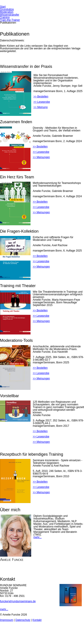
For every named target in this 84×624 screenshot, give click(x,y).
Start (3, 6)
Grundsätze (7, 9)
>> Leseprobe (41, 101)
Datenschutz (22, 620)
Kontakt (37, 620)
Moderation (6, 12)
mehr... (37, 537)
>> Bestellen (40, 96)
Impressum (6, 620)
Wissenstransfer (9, 14)
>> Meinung (40, 107)
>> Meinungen (41, 157)
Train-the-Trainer (10, 20)
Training (5, 17)
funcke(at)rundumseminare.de (18, 601)
